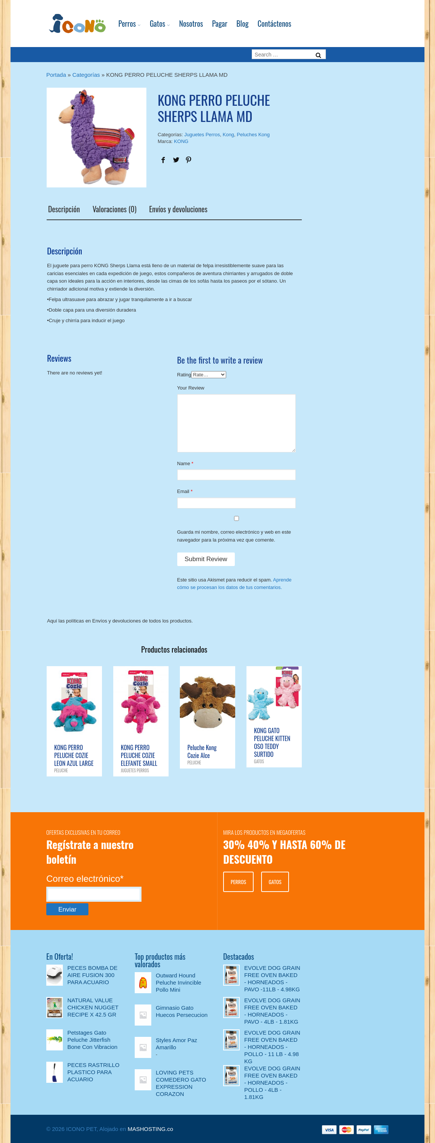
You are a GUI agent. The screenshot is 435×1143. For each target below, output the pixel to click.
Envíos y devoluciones (177, 208)
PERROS (238, 881)
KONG (181, 141)
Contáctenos (266, 23)
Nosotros (183, 23)
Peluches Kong (253, 134)
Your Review (191, 387)
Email (183, 491)
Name (183, 463)
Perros (119, 23)
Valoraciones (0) (113, 208)
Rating (184, 374)
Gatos (149, 23)
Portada (56, 75)
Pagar (211, 23)
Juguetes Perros (202, 134)
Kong (228, 134)
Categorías (86, 75)
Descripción (63, 208)
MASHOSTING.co (150, 1128)
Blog (234, 23)
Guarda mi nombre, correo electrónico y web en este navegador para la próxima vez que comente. (234, 535)
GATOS (275, 881)
